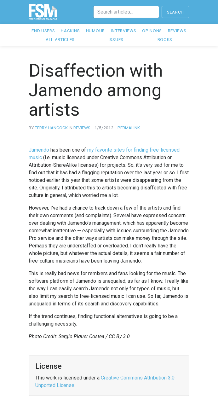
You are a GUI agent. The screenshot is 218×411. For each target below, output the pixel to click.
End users (43, 30)
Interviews (123, 30)
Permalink (129, 127)
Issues (116, 39)
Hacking (70, 30)
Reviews (177, 30)
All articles (60, 39)
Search (175, 11)
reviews (81, 127)
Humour (95, 30)
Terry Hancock (51, 127)
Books (165, 39)
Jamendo (39, 150)
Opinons (152, 30)
